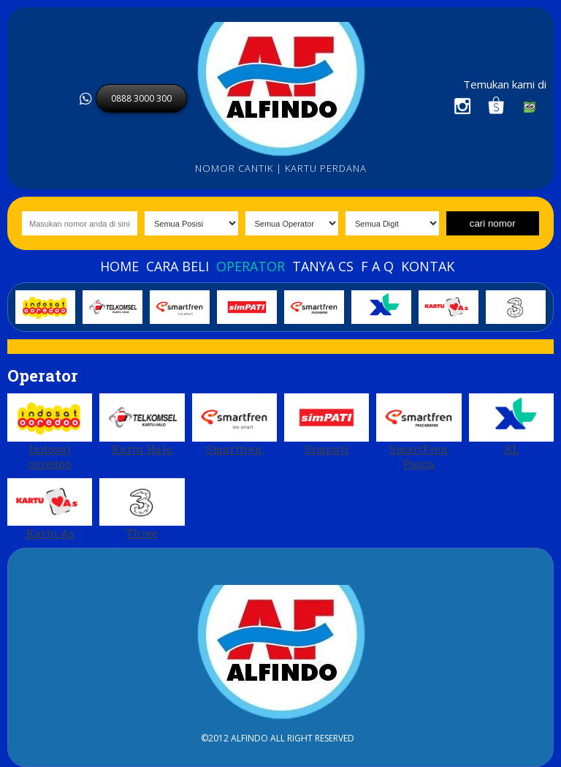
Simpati (326, 424)
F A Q (377, 266)
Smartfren (234, 424)
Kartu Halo (141, 424)
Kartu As (49, 509)
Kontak (427, 266)
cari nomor (493, 223)
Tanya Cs (323, 266)
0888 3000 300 (141, 98)
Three (141, 509)
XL (511, 424)
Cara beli (177, 266)
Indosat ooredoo (49, 432)
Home (119, 266)
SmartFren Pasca (418, 432)
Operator (250, 266)
